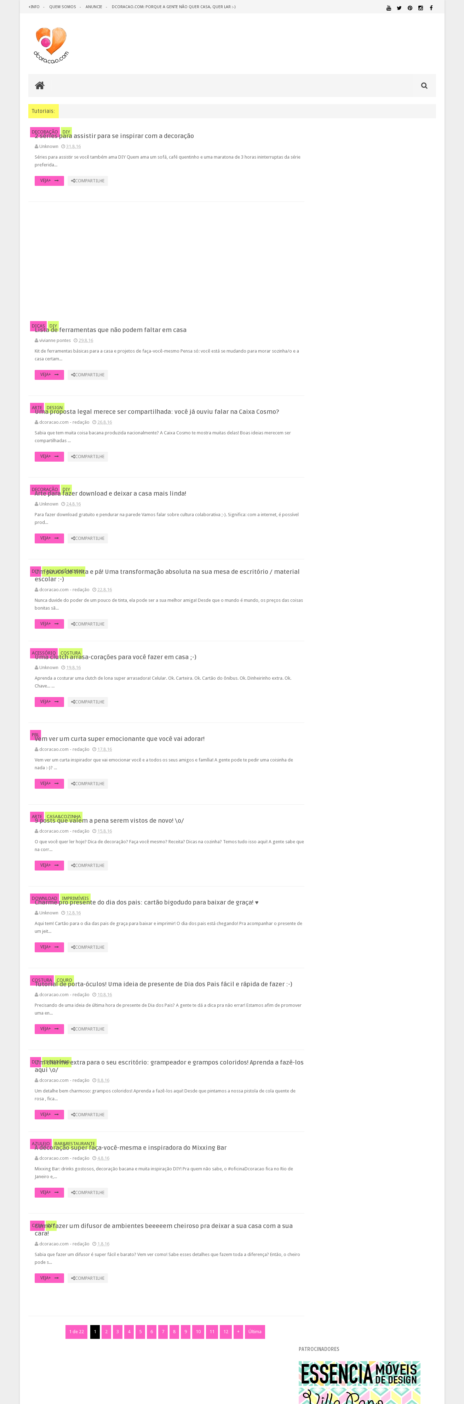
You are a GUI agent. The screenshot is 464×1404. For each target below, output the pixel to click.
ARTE (37, 410)
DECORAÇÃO (45, 132)
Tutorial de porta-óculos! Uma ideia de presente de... (378, 752)
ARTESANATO (327, 1094)
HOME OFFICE (375, 1126)
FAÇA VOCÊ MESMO (64, 583)
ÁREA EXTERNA (401, 1193)
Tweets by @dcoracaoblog (341, 1249)
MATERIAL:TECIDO (374, 1158)
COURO (64, 1005)
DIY (66, 132)
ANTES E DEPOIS (373, 1086)
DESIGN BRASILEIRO (413, 1102)
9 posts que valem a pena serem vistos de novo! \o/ (377, 734)
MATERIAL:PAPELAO (332, 1159)
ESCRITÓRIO (57, 1096)
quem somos (62, 7)
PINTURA (402, 1165)
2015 (326, 872)
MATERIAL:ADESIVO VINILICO (346, 1139)
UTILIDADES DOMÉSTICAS (334, 1193)
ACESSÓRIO (44, 674)
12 (222, 1384)
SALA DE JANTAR (386, 1186)
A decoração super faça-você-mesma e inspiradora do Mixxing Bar (219, 1187)
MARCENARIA (422, 1132)
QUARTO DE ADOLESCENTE (386, 1172)
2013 (326, 890)
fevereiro (336, 852)
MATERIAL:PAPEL (415, 1151)
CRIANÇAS (367, 1094)
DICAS (38, 327)
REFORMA (427, 1179)
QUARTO (349, 1172)
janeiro (334, 861)
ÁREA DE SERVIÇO (371, 1193)
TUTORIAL (422, 1185)
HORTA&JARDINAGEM (413, 1126)
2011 (326, 908)
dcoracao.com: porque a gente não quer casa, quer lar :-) (172, 7)
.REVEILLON (343, 1086)
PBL (35, 756)
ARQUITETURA (408, 1086)
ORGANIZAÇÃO (417, 1158)
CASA (37, 1269)
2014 (326, 881)
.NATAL (322, 1085)
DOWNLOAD (44, 922)
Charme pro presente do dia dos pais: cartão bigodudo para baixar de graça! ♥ (227, 923)
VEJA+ (177, 188)
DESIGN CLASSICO (338, 1108)
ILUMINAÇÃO (382, 1132)
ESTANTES (404, 1117)
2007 (326, 944)
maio (332, 825)
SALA (358, 1186)
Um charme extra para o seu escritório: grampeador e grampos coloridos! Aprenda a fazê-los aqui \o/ (227, 1101)
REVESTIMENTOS (331, 1186)
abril (331, 834)
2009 (326, 926)
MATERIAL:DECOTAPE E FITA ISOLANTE (395, 1145)
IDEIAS (349, 1132)
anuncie (93, 7)
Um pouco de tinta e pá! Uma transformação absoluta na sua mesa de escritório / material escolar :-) (230, 588)
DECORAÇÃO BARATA (340, 1101)
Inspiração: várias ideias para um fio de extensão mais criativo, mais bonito (388, 462)
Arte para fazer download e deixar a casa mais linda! (378, 682)
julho (331, 807)
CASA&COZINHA (64, 840)
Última (251, 1384)
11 (208, 1384)
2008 (326, 935)
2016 (326, 598)
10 (194, 1384)
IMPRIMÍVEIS (75, 922)
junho (332, 816)
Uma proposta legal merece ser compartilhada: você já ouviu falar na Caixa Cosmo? (226, 415)
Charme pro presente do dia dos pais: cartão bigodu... (380, 743)
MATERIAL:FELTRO (332, 1152)
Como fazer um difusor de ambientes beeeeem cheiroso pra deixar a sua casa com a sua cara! (228, 1274)
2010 (326, 917)
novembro (337, 614)
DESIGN (55, 410)
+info (34, 7)
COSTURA (71, 674)
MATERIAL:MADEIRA (372, 1152)
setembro (336, 632)
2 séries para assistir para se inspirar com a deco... (376, 649)
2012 (326, 899)
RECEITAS (398, 1179)
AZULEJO (41, 1186)
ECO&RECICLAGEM (336, 1116)
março (333, 843)
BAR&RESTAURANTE (75, 1186)
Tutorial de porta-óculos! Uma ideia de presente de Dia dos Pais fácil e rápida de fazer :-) (223, 1010)
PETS (384, 1166)
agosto (334, 641)
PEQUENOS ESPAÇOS (356, 1166)
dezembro (337, 606)
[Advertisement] (162, 261)
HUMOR (322, 1132)
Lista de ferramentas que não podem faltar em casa (377, 658)
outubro (335, 624)
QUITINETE (371, 1179)
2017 (326, 589)
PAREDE (323, 1165)
